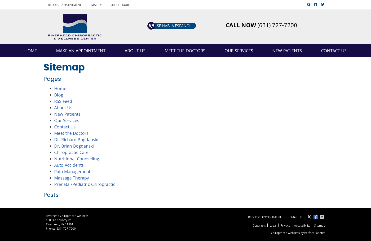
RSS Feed (63, 101)
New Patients (287, 50)
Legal (273, 225)
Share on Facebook (316, 217)
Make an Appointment (81, 50)
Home (30, 50)
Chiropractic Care (71, 152)
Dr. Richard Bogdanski (76, 139)
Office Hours (120, 5)
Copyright (259, 225)
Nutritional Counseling (76, 159)
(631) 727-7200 (66, 228)
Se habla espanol (174, 25)
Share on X (309, 217)
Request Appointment (64, 5)
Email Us (96, 5)
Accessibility (302, 225)
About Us (135, 50)
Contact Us (334, 50)
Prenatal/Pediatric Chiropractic (84, 184)
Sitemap (319, 225)
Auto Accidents (69, 165)
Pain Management (72, 171)
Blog (58, 95)
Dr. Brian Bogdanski (74, 146)
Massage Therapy (71, 178)
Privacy (285, 225)
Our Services (239, 50)
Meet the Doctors (185, 50)
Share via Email (322, 217)
